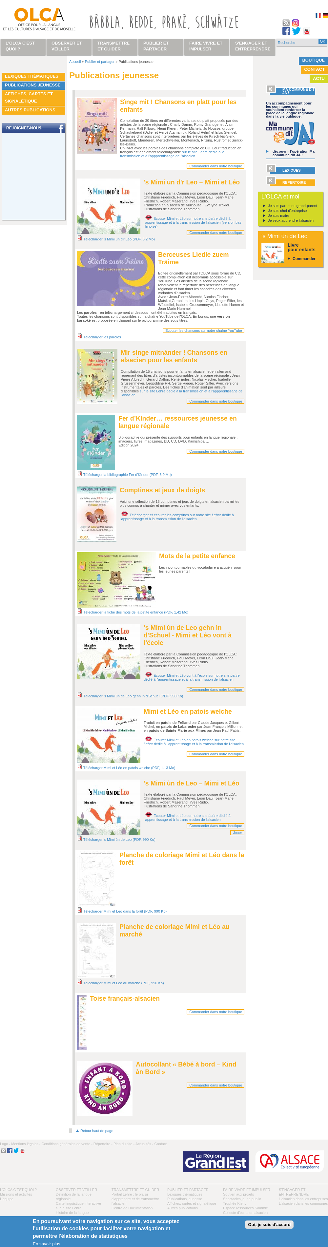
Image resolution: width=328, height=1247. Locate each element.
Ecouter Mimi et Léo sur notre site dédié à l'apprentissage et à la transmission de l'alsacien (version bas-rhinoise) (193, 222)
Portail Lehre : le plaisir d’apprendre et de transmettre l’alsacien (135, 1198)
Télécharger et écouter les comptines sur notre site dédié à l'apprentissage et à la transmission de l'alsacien (177, 517)
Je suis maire (278, 215)
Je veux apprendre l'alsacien (291, 220)
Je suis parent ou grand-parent (292, 206)
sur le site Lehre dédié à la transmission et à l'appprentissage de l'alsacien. (172, 154)
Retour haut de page (96, 1131)
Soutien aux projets (238, 1194)
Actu (319, 78)
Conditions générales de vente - (66, 1144)
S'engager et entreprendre (253, 46)
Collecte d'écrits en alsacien (245, 1213)
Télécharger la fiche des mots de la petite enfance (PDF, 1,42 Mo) (135, 612)
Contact (314, 69)
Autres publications (30, 109)
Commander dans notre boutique (215, 166)
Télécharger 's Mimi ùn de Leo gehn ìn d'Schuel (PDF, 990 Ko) (133, 696)
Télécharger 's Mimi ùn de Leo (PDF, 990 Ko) (119, 839)
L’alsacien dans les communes (303, 1203)
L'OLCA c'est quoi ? (18, 1190)
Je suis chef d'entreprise (287, 211)
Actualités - (144, 1144)
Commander (304, 258)
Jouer (237, 833)
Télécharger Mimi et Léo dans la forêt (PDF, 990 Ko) (125, 911)
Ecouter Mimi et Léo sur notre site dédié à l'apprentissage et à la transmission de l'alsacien (187, 818)
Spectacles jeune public (242, 1199)
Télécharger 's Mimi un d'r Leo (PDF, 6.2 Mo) (119, 239)
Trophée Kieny (234, 1203)
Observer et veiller (76, 1190)
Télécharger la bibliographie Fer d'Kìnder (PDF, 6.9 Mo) (127, 475)
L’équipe (6, 1199)
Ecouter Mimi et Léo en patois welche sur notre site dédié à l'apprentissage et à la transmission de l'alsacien (194, 742)
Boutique (313, 60)
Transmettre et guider (135, 1190)
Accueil (75, 62)
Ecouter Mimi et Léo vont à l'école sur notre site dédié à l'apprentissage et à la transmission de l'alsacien (192, 677)
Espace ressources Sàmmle (245, 1208)
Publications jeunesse (33, 85)
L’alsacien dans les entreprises (303, 1199)
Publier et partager (100, 62)
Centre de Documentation (132, 1208)
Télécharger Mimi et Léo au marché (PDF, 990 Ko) (123, 983)
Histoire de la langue (72, 1213)
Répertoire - (103, 1144)
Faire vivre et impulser (246, 1190)
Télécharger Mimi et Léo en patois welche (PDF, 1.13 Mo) (129, 768)
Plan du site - (123, 1144)
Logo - (5, 1144)
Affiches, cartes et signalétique (29, 97)
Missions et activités (16, 1194)
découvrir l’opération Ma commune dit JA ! (294, 153)
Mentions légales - (25, 1144)
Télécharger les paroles (102, 337)
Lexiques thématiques (31, 76)
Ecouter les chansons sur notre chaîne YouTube (203, 330)
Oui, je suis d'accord (269, 1224)
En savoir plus (46, 1243)
